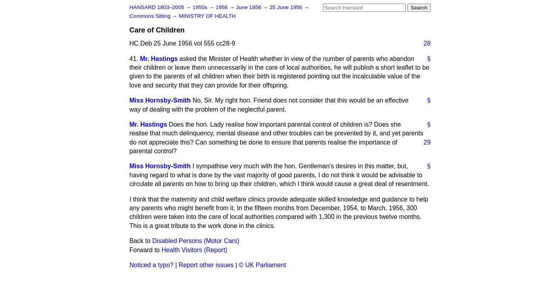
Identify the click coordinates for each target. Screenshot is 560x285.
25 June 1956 (286, 7)
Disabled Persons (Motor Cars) (195, 241)
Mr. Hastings (159, 58)
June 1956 (249, 7)
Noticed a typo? (152, 265)
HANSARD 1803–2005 (157, 7)
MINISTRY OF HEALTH (207, 16)
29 (427, 142)
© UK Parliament (262, 265)
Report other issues (206, 265)
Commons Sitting (151, 16)
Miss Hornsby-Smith (160, 100)
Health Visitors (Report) (194, 250)
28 (427, 43)
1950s (201, 7)
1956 (222, 7)
